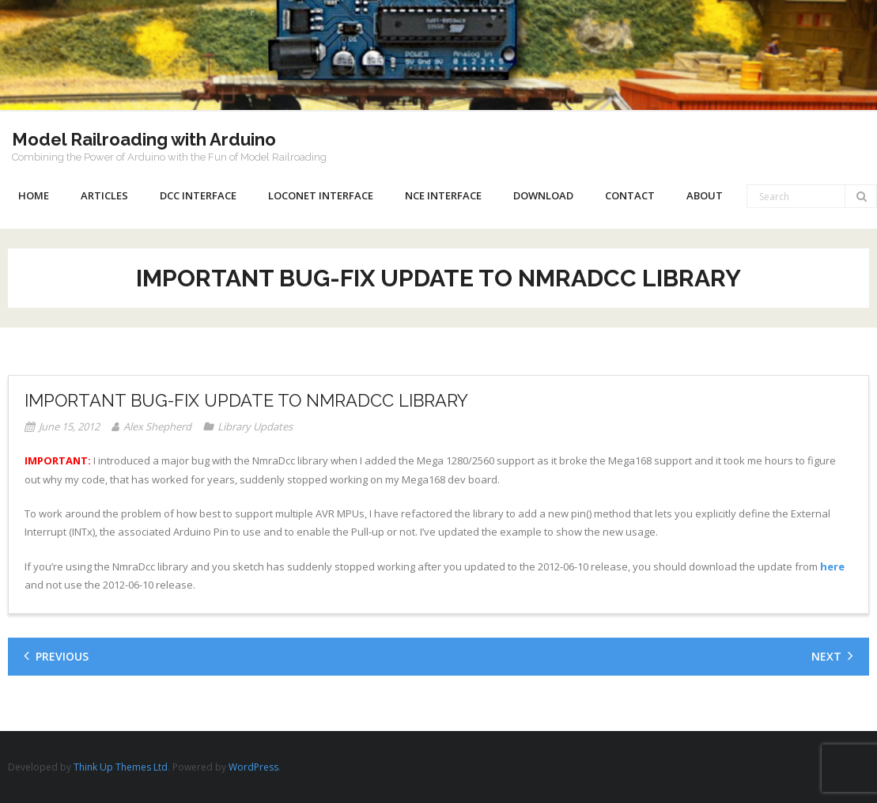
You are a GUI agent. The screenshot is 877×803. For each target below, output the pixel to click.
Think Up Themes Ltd (121, 767)
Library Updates (255, 426)
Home (33, 195)
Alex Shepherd (157, 426)
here (832, 566)
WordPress (253, 767)
